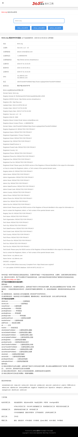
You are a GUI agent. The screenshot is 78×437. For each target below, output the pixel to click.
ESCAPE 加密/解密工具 (34, 406)
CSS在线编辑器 (19, 412)
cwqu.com (17, 385)
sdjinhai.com (14, 387)
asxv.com (49, 385)
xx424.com (23, 390)
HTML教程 (28, 420)
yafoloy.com (67, 387)
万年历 (16, 416)
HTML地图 (49, 430)
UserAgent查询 (54, 402)
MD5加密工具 (33, 409)
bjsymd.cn (52, 387)
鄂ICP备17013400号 (49, 433)
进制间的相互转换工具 (21, 409)
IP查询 (46, 402)
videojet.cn (59, 387)
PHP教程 (60, 420)
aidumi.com (5, 387)
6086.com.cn (71, 385)
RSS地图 (43, 430)
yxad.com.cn (57, 385)
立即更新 (50, 38)
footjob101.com (43, 387)
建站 (15, 420)
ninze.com (33, 385)
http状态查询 (38, 402)
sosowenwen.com (7, 385)
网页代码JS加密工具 (62, 406)
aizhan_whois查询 (55, 28)
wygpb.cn (34, 387)
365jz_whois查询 (22, 28)
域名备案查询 (18, 402)
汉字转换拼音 (39, 412)
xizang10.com (6, 390)
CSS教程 (36, 420)
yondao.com (41, 385)
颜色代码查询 (29, 412)
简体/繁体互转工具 (49, 406)
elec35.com (15, 390)
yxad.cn (63, 385)
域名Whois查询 (12, 12)
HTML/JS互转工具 (19, 406)
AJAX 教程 (52, 420)
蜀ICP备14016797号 (23, 85)
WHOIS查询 (11, 277)
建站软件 (21, 420)
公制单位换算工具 (50, 412)
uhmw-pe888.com (24, 387)
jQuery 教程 (44, 420)
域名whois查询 (28, 402)
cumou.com (25, 385)
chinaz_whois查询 (39, 28)
